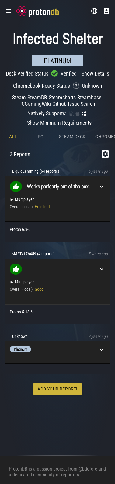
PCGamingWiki (35, 104)
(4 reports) (45, 253)
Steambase (89, 97)
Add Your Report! (57, 388)
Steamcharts (62, 97)
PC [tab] (41, 136)
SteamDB (37, 97)
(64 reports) (49, 171)
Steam (19, 97)
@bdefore (87, 469)
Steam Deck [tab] (72, 136)
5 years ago (98, 171)
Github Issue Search (73, 104)
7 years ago (98, 336)
